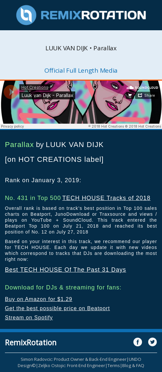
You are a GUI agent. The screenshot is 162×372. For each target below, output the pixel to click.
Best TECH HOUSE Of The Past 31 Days (65, 269)
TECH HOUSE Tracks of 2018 (106, 198)
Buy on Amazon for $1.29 (38, 299)
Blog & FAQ (133, 365)
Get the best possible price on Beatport (57, 308)
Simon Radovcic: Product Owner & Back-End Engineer (74, 359)
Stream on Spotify (29, 317)
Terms (113, 365)
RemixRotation (31, 342)
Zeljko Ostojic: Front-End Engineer (71, 365)
